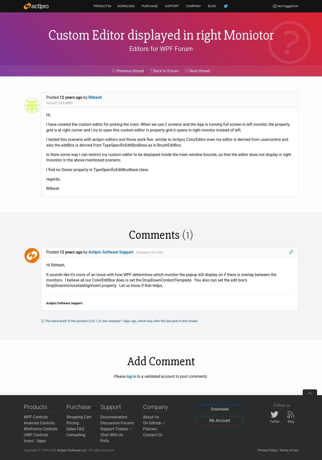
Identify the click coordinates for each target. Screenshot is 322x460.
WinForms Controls (41, 429)
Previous (128, 71)
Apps (41, 440)
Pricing (73, 423)
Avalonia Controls (39, 423)
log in (131, 376)
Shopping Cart (79, 417)
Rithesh (95, 97)
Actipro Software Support (111, 252)
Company (155, 407)
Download (220, 409)
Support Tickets (116, 429)
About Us (151, 417)
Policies (150, 429)
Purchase (79, 407)
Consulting (76, 435)
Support (110, 407)
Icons (28, 440)
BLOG (212, 6)
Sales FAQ (75, 429)
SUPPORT (172, 6)
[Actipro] (36, 6)
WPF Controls (36, 417)
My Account (219, 420)
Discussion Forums (117, 423)
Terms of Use (288, 450)
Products (35, 407)
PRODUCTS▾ (102, 6)
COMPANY (193, 6)
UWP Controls (36, 435)
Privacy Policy (267, 450)
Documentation (113, 417)
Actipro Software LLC (72, 450)
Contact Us (152, 435)
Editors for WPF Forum (161, 48)
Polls (104, 440)
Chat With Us (111, 435)
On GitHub (154, 423)
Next (197, 71)
